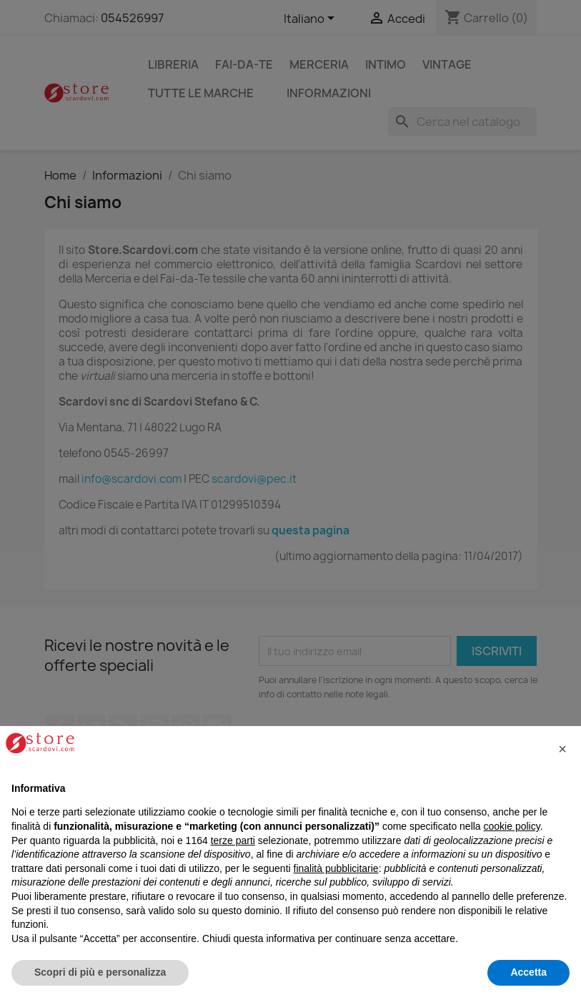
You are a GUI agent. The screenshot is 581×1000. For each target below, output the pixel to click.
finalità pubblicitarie (336, 868)
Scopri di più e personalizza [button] (100, 972)
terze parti (233, 840)
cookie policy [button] (512, 826)
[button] (562, 748)
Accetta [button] (528, 972)
